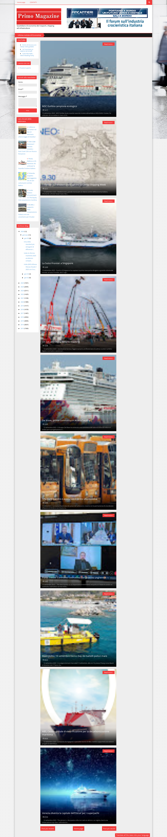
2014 (21, 322)
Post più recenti (47, 828)
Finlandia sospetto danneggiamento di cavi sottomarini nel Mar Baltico (26, 178)
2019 (21, 303)
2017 (21, 311)
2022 (21, 292)
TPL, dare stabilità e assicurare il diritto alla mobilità (69, 498)
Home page (20, 2)
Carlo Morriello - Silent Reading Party (26, 54)
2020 (21, 299)
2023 (21, 288)
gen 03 (25, 271)
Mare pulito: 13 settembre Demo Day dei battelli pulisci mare (74, 655)
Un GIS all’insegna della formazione (60, 341)
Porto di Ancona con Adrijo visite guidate (27, 46)
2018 (21, 307)
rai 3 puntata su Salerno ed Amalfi (25, 50)
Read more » (108, 44)
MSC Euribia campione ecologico (59, 106)
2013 (21, 326)
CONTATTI (32, 2)
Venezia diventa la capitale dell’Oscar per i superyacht (70, 812)
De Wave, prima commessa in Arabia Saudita (66, 420)
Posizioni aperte (24, 68)
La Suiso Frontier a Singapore (57, 263)
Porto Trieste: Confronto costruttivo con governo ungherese (74, 577)
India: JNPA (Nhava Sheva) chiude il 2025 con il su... (29, 264)
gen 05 (25, 236)
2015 (21, 318)
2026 (21, 229)
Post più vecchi (108, 828)
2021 (21, 296)
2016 (21, 314)
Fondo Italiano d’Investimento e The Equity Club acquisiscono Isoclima (26, 192)
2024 (21, 284)
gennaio (24, 232)
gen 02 (25, 275)
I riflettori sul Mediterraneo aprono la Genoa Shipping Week (73, 184)
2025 (21, 280)
